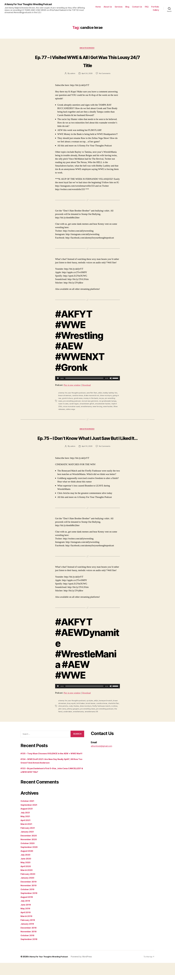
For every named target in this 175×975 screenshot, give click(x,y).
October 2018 (28, 947)
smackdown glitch (87, 404)
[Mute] (111, 379)
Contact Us (137, 7)
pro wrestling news (93, 717)
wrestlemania (86, 407)
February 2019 (29, 932)
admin (72, 74)
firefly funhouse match (106, 715)
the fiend (69, 720)
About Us (108, 7)
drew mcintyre (107, 396)
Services (119, 7)
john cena (67, 717)
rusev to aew (63, 404)
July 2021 (26, 824)
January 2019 (28, 935)
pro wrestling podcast (72, 401)
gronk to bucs (69, 399)
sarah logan (74, 404)
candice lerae (78, 396)
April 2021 (26, 832)
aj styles (90, 709)
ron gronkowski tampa (109, 401)
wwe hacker (109, 407)
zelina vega (71, 409)
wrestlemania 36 (103, 720)
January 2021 (28, 843)
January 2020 (28, 889)
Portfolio (155, 7)
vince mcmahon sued (71, 407)
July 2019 (26, 912)
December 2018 (30, 939)
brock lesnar (91, 712)
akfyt (101, 393)
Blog (127, 7)
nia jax (104, 399)
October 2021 (28, 813)
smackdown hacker (104, 404)
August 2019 (28, 909)
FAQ (147, 7)
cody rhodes (78, 715)
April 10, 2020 (87, 455)
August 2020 (28, 863)
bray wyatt (71, 712)
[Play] (58, 379)
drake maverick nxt (92, 396)
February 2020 (29, 886)
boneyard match (106, 709)
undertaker (78, 720)
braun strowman (64, 396)
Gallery (156, 10)
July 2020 (26, 866)
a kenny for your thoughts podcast (72, 393)
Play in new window (73, 385)
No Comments (105, 74)
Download (89, 385)
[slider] (84, 379)
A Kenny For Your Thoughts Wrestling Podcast (32, 4)
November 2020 (30, 851)
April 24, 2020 (87, 74)
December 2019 (30, 893)
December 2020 (30, 847)
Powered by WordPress (85, 969)
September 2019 (30, 905)
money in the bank (93, 399)
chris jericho (67, 715)
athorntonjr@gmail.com (103, 754)
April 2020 (26, 878)
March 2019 (27, 928)
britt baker (81, 712)
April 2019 (26, 924)
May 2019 (26, 920)
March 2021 (27, 836)
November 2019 (30, 897)
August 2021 (28, 820)
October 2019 (28, 901)
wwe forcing (98, 407)
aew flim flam (92, 393)
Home (98, 7)
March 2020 (27, 882)
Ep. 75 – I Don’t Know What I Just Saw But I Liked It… (87, 442)
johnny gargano (78, 717)
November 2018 (30, 943)
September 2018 (30, 951)
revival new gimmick (90, 401)
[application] (87, 379)
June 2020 (27, 870)
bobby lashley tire (111, 393)
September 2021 (30, 817)
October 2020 (28, 855)
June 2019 (26, 916)
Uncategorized (87, 49)
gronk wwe (80, 399)
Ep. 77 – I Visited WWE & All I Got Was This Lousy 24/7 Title (87, 61)
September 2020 (30, 859)
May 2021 (26, 828)
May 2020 (26, 874)
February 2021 (29, 840)
